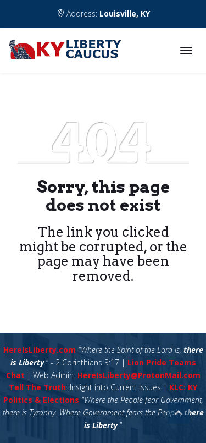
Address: (103, 13)
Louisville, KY (124, 13)
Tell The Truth (37, 387)
